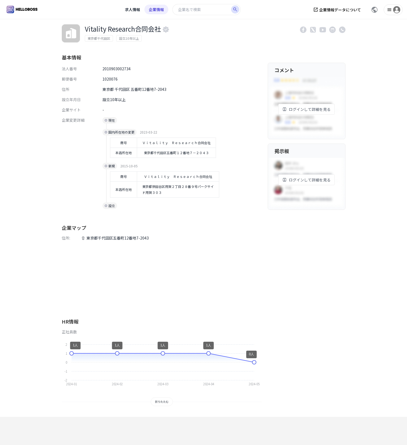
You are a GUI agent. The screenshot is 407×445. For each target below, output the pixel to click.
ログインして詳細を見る (306, 109)
